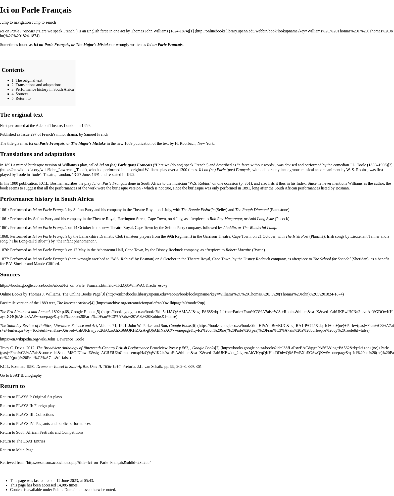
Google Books (180, 325)
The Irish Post (296, 236)
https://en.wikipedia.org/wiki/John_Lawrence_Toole (42, 339)
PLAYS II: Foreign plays (36, 406)
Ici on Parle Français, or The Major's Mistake (72, 44)
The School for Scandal (332, 259)
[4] (92, 303)
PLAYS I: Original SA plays (39, 397)
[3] (103, 294)
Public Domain (65, 489)
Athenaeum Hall (109, 250)
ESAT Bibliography (26, 375)
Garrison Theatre (216, 236)
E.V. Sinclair (16, 264)
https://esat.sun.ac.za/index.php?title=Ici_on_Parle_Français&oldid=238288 (88, 462)
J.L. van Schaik (149, 366)
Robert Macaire (238, 250)
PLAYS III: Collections (35, 414)
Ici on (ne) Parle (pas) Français (125, 165)
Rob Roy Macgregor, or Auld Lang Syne (242, 219)
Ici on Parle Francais (165, 44)
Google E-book (83, 312)
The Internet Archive (73, 303)
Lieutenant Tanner (364, 236)
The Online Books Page (81, 294)
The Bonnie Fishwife (197, 210)
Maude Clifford (46, 264)
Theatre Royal (144, 210)
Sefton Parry (83, 210)
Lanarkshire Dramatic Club (101, 236)
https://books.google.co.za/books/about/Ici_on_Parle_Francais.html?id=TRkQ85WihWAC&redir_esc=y (84, 285)
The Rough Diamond (252, 210)
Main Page (24, 450)
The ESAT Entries (30, 441)
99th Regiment (179, 236)
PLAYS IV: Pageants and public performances (53, 423)
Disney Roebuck (169, 250)
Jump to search (44, 22)
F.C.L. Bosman (51, 183)
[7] (217, 348)
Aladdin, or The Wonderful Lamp (249, 227)
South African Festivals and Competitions (49, 432)
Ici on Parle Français (17, 31)
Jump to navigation (15, 22)
